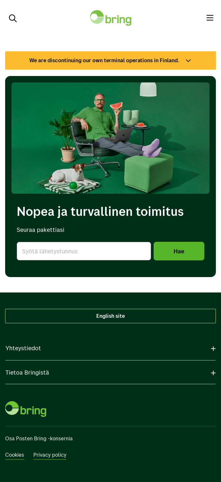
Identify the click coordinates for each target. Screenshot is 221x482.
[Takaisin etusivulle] (110, 18)
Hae (179, 251)
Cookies (14, 455)
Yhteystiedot (23, 348)
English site (110, 315)
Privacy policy (49, 455)
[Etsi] (10, 18)
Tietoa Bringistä (27, 372)
